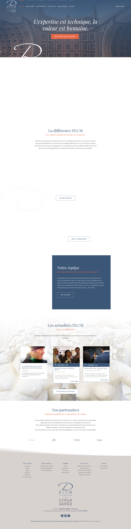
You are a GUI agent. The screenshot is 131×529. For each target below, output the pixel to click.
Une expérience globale (46, 468)
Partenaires (27, 474)
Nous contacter (103, 466)
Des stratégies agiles (46, 470)
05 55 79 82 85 (83, 511)
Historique (27, 466)
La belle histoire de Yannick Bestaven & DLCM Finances (32, 367)
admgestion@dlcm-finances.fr (68, 509)
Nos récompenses (27, 477)
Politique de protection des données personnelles (54, 521)
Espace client (120, 6)
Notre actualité (62, 6)
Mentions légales (35, 521)
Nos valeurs (65, 295)
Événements (65, 468)
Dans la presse (65, 472)
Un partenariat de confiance (46, 466)
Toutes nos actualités (65, 391)
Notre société (30, 6)
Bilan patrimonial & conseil (84, 466)
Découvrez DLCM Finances (65, 36)
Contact (72, 6)
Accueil (21, 6)
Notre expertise (41, 6)
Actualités (65, 463)
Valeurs (27, 470)
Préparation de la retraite (84, 472)
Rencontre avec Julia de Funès (95, 368)
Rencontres (25, 370)
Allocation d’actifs (84, 468)
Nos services (52, 6)
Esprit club (27, 472)
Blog (65, 466)
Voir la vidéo (74, 381)
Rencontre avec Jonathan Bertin (64, 369)
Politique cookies (73, 521)
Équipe (27, 468)
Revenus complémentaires (84, 470)
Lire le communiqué (79, 239)
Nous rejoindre (103, 468)
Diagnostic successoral (84, 474)
